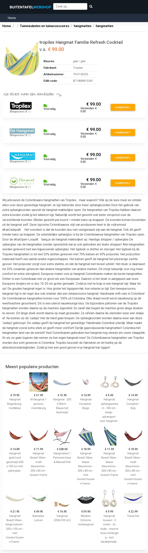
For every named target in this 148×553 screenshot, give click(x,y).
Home (12, 18)
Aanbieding (122, 107)
